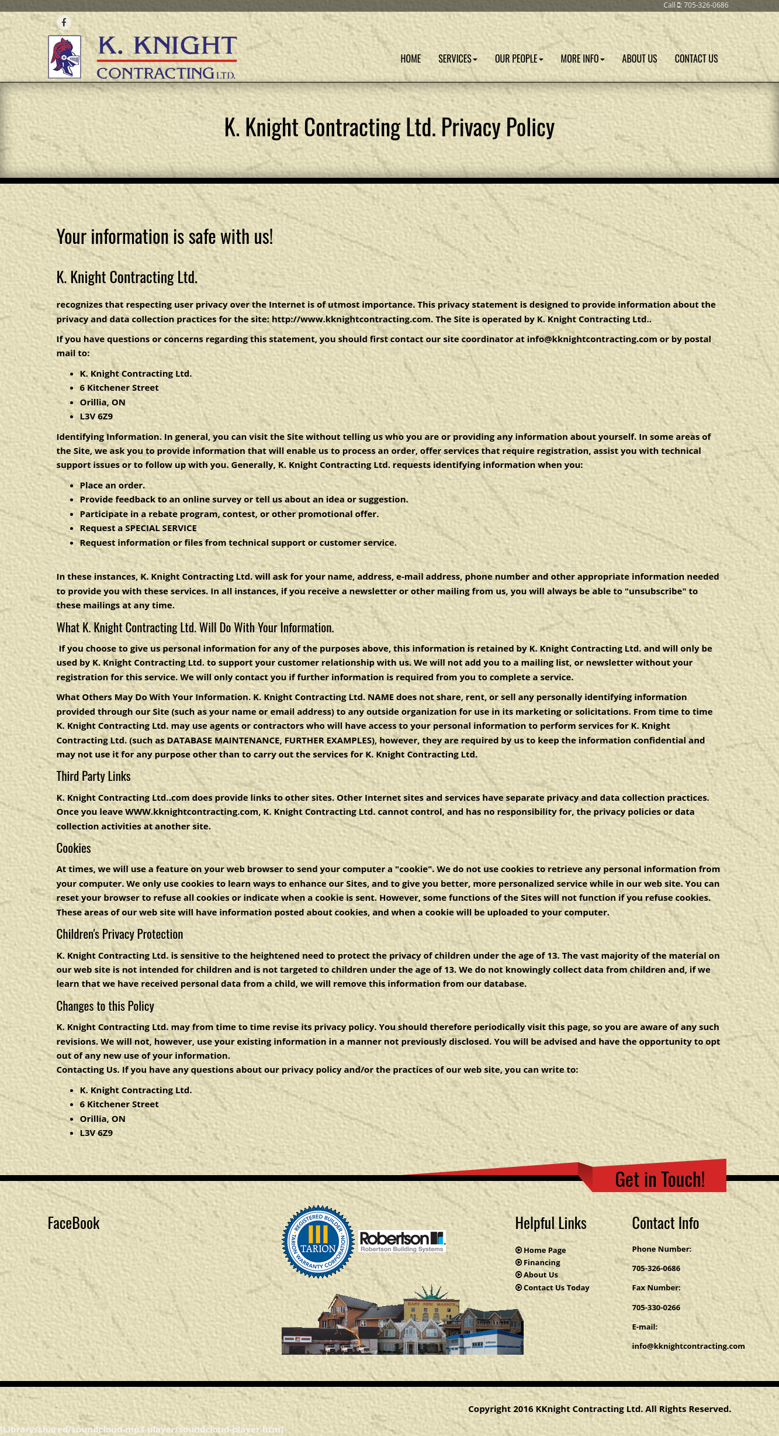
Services (457, 58)
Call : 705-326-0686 (695, 5)
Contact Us (696, 58)
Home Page (545, 1250)
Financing (542, 1262)
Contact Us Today (557, 1287)
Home (411, 58)
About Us (639, 58)
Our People (519, 58)
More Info (583, 58)
